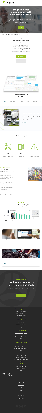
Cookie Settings (21, 398)
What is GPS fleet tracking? (21, 311)
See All (21, 317)
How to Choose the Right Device (21, 346)
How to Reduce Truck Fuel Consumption (21, 359)
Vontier (4, 377)
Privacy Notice (21, 393)
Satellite (28, 101)
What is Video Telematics (21, 326)
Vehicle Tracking (13, 101)
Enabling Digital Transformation (21, 336)
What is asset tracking (21, 368)
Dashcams (5, 101)
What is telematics (21, 322)
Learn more (24, 122)
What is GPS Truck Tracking (21, 357)
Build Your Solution (21, 56)
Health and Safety (21, 382)
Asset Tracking (21, 101)
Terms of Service (21, 387)
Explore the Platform (21, 61)
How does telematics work (21, 324)
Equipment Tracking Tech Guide (21, 345)
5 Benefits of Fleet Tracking (21, 315)
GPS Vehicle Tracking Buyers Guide (21, 333)
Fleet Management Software (17, 34)
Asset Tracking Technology (21, 366)
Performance (35, 101)
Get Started (21, 27)
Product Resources (21, 395)
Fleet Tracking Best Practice (21, 313)
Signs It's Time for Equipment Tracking (21, 348)
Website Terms (21, 385)
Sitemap (21, 390)
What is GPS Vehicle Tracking (21, 335)
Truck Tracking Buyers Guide (21, 355)
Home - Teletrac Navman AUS (7, 34)
